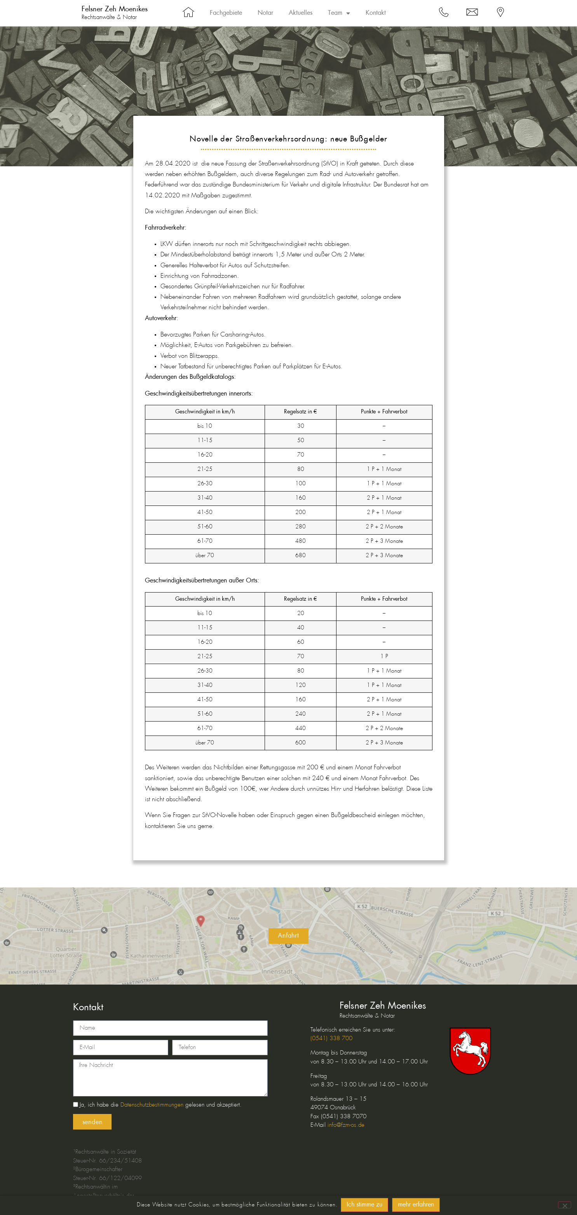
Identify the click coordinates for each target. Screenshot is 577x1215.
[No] (564, 1205)
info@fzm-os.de (346, 1125)
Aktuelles (300, 13)
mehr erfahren (416, 1206)
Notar (265, 13)
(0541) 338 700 (331, 1038)
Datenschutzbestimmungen (151, 1105)
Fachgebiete (226, 13)
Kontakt (376, 13)
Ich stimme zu (365, 1206)
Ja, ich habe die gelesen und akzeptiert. (161, 1105)
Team (339, 13)
